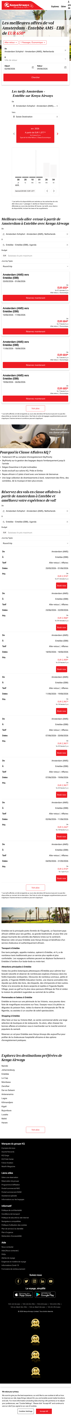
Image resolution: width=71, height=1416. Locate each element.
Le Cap (5, 1078)
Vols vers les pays (14, 1304)
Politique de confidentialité (12, 1210)
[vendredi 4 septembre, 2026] (53, 171)
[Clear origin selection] (57, 106)
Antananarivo (7, 1094)
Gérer (63, 6)
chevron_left (47, 191)
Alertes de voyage (8, 1258)
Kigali (4, 1106)
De (6, 49)
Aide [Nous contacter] (10, 1251)
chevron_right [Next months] (57, 134)
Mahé (4, 1118)
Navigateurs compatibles (11, 1221)
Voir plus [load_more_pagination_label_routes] (35, 1130)
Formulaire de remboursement (13, 1269)
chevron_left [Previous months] (14, 134)
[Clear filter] (67, 234)
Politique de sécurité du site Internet (15, 1218)
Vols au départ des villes (19, 1307)
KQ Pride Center (8, 1159)
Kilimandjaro (7, 1102)
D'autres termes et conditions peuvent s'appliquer (26, 418)
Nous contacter (7, 1247)
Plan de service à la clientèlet (12, 1229)
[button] (33, 42)
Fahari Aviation (7, 1163)
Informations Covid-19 (10, 1265)
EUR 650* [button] (16, 33)
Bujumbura (6, 1110)
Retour (39, 66)
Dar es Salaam (8, 1090)
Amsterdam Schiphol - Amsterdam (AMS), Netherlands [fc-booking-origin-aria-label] (29, 51)
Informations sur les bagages (13, 1199)
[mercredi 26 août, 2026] (46, 170)
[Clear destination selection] (57, 117)
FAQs (4, 1254)
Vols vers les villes (29, 1304)
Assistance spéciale (9, 1196)
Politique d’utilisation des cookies (14, 1225)
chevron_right (54, 191)
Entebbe (5, 1074)
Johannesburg (8, 1070)
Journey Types (7, 261)
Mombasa (6, 1082)
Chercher (35, 77)
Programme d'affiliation (11, 1185)
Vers (13, 112)
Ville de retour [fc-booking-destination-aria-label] (11, 60)
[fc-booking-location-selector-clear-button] (65, 50)
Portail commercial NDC (11, 1188)
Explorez (55, 6)
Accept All (44, 1411)
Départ (7, 66)
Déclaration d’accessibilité (12, 1236)
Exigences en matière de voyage (14, 1262)
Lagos (4, 1098)
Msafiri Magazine (8, 1166)
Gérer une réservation (10, 1177)
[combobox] (36, 105)
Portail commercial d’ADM (11, 1192)
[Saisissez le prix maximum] (37, 256)
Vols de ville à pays (54, 1307)
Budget (4, 250)
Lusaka (5, 1114)
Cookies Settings (25, 1411)
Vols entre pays (42, 1304)
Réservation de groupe (10, 1181)
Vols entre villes (55, 1304)
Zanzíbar (5, 1086)
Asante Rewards (8, 1152)
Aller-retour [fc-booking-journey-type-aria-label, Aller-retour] (10, 42)
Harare (5, 1122)
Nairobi (5, 1066)
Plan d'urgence (7, 1232)
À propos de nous (8, 1148)
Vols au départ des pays (37, 1307)
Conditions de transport (11, 1214)
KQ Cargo (5, 1155)
